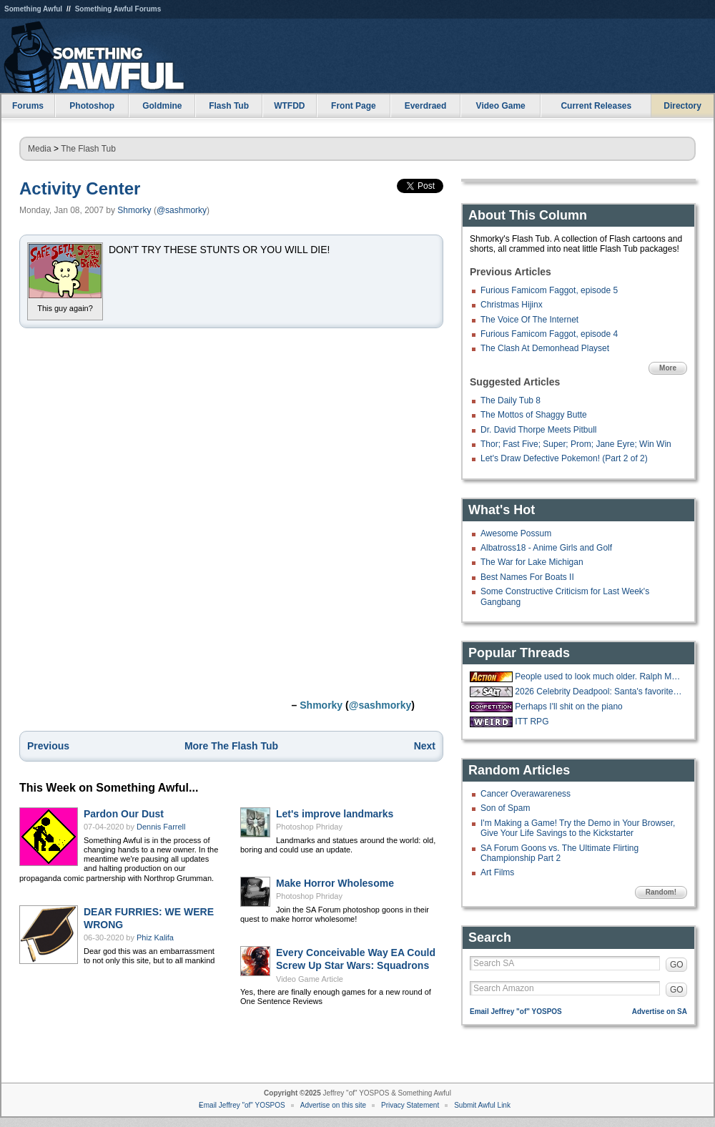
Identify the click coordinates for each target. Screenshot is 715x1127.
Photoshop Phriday (309, 826)
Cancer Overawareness (525, 794)
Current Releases (596, 106)
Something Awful (33, 9)
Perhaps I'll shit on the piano (568, 707)
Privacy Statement (410, 1105)
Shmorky (134, 210)
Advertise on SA (659, 1011)
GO (677, 965)
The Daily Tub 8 (510, 400)
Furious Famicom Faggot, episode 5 (549, 290)
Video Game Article (309, 979)
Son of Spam (505, 808)
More (667, 368)
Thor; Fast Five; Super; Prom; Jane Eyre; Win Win (575, 444)
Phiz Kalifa (155, 937)
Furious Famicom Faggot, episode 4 (549, 334)
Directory (682, 106)
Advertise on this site (333, 1105)
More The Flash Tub (231, 746)
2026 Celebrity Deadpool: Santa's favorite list (599, 691)
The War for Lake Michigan (531, 562)
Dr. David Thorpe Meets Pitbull (538, 430)
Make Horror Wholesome (335, 883)
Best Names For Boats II (527, 577)
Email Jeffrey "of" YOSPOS (516, 1011)
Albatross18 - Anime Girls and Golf (546, 548)
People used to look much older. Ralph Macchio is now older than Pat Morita (599, 676)
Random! (661, 892)
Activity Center (79, 188)
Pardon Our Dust (124, 814)
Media (39, 149)
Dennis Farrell (161, 826)
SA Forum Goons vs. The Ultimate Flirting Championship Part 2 (559, 853)
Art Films (497, 872)
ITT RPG (531, 722)
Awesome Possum (515, 533)
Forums (28, 106)
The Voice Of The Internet (529, 320)
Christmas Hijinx (511, 305)
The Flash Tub (88, 149)
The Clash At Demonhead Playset (544, 348)
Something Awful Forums (118, 9)
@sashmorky (182, 210)
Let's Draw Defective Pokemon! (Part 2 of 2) (564, 458)
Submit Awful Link (482, 1105)
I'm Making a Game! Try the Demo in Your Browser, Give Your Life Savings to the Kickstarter (577, 828)
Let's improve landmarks (334, 814)
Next (424, 746)
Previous (48, 746)
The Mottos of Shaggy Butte (533, 415)
